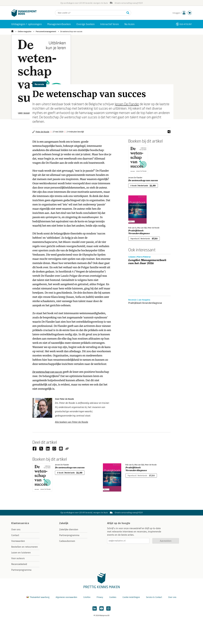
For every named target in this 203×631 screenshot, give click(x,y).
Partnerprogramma (21, 570)
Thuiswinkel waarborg (38, 597)
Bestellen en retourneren (24, 546)
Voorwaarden (18, 541)
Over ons (15, 529)
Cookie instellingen (131, 597)
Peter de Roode (42, 131)
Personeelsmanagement (46, 31)
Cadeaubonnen (67, 541)
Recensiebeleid (19, 564)
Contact (15, 535)
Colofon (86, 597)
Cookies (112, 597)
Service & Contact (154, 597)
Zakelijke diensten (68, 529)
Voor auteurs (18, 558)
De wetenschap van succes (71, 31)
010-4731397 (186, 24)
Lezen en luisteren (21, 552)
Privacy (100, 597)
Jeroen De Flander (127, 104)
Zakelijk (63, 523)
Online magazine (24, 31)
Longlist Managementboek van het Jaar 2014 (147, 262)
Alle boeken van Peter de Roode (71, 422)
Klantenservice (20, 523)
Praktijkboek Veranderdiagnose (139, 232)
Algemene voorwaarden (66, 597)
